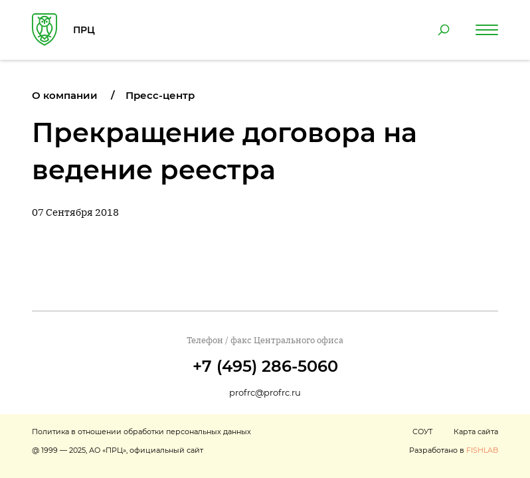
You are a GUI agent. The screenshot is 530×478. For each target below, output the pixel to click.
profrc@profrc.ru (265, 392)
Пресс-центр (160, 95)
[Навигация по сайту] (486, 29)
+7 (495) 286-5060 (265, 366)
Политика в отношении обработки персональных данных (141, 431)
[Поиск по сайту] (443, 29)
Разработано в (453, 450)
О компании (65, 95)
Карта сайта (476, 431)
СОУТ (422, 431)
